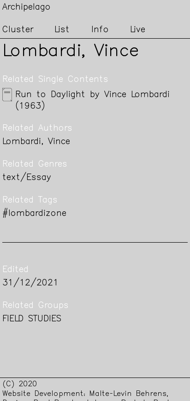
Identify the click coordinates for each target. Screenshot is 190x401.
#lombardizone (34, 214)
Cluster (17, 30)
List (62, 30)
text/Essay (26, 178)
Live (137, 30)
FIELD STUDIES (31, 319)
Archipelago (26, 8)
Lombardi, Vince (36, 142)
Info (100, 30)
